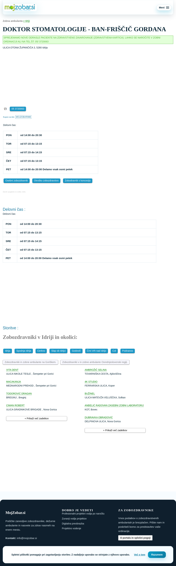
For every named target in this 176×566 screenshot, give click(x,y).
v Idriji (26, 21)
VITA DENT (12, 369)
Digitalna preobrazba (73, 523)
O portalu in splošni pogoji (135, 537)
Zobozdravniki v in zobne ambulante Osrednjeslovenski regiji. (95, 362)
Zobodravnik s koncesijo (78, 180)
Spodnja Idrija (23, 350)
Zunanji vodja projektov (74, 518)
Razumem (157, 554)
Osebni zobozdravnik (16, 180)
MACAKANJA (13, 381)
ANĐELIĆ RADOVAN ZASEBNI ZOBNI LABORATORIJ (114, 405)
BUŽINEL (90, 393)
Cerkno (41, 350)
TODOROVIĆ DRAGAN (19, 393)
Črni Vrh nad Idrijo (96, 350)
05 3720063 (18, 108)
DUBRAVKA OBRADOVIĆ (99, 417)
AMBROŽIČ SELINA (96, 369)
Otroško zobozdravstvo (46, 180)
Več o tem (139, 554)
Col (114, 350)
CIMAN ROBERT (15, 405)
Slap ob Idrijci (58, 350)
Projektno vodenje (71, 528)
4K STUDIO (91, 381)
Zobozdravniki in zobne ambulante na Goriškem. (30, 362)
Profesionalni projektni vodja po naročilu (83, 513)
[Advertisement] (88, 75)
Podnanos (127, 350)
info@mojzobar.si (27, 538)
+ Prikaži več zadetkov (37, 418)
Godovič (76, 350)
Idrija (7, 350)
